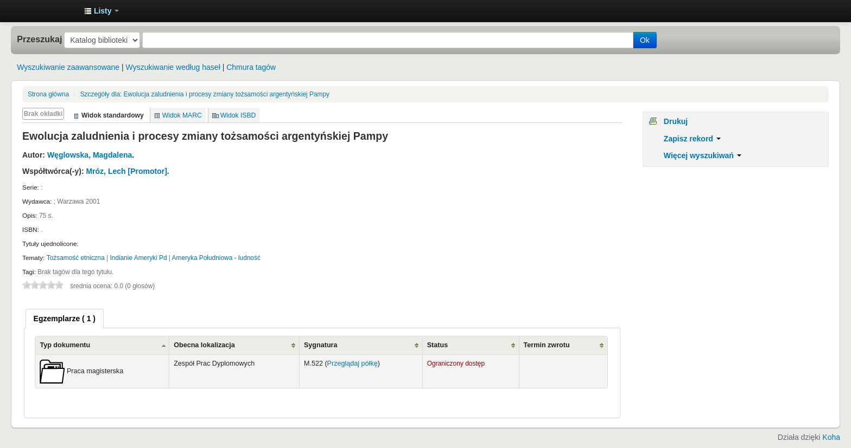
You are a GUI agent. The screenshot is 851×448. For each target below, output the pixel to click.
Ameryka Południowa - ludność (216, 258)
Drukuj (676, 121)
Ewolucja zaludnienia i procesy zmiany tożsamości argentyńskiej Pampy (204, 94)
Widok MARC (182, 115)
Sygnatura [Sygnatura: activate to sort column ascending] (321, 345)
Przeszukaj (39, 39)
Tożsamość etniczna (76, 258)
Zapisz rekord (692, 138)
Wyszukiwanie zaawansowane (68, 67)
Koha (831, 437)
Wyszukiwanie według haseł (173, 67)
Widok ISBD (238, 115)
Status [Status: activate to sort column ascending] (437, 345)
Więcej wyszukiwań (702, 155)
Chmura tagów (251, 67)
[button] (101, 11)
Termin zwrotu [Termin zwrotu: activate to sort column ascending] (547, 345)
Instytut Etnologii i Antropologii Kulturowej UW (49, 11)
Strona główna (48, 94)
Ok (645, 40)
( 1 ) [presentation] (65, 318)
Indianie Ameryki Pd (138, 258)
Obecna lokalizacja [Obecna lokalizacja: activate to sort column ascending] (204, 345)
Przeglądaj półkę (352, 363)
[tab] (65, 318)
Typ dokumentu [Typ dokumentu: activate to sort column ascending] (65, 345)
